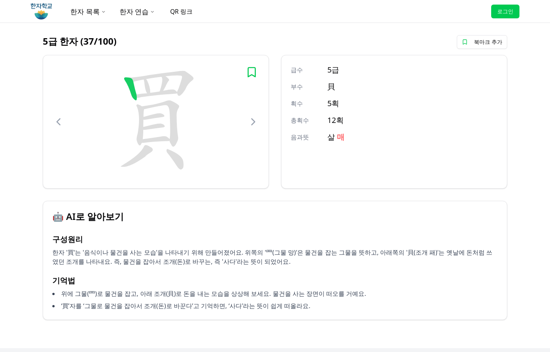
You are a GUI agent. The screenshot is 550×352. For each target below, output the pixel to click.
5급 (333, 70)
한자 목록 (88, 11)
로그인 (505, 11)
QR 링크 (181, 11)
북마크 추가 (482, 41)
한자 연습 (137, 11)
